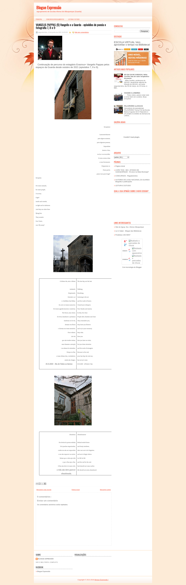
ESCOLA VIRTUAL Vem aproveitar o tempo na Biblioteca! (132, 43)
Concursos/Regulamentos (55, 19)
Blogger (139, 267)
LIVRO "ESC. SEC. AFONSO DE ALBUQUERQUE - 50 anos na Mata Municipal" (132, 171)
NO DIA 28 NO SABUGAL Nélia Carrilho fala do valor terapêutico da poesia (136, 76)
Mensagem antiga (105, 489)
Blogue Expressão (48, 7)
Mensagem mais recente (43, 489)
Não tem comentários (82, 32)
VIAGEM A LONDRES (132, 93)
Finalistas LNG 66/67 (122, 235)
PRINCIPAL (39, 19)
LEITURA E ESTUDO (73, 19)
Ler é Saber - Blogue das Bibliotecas (128, 231)
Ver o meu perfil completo (47, 562)
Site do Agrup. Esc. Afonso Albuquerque (129, 227)
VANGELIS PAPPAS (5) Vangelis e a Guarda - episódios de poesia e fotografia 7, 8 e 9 (71, 26)
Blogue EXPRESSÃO (46, 559)
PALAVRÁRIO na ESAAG (133, 106)
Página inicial (76, 489)
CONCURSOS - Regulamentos (126, 176)
